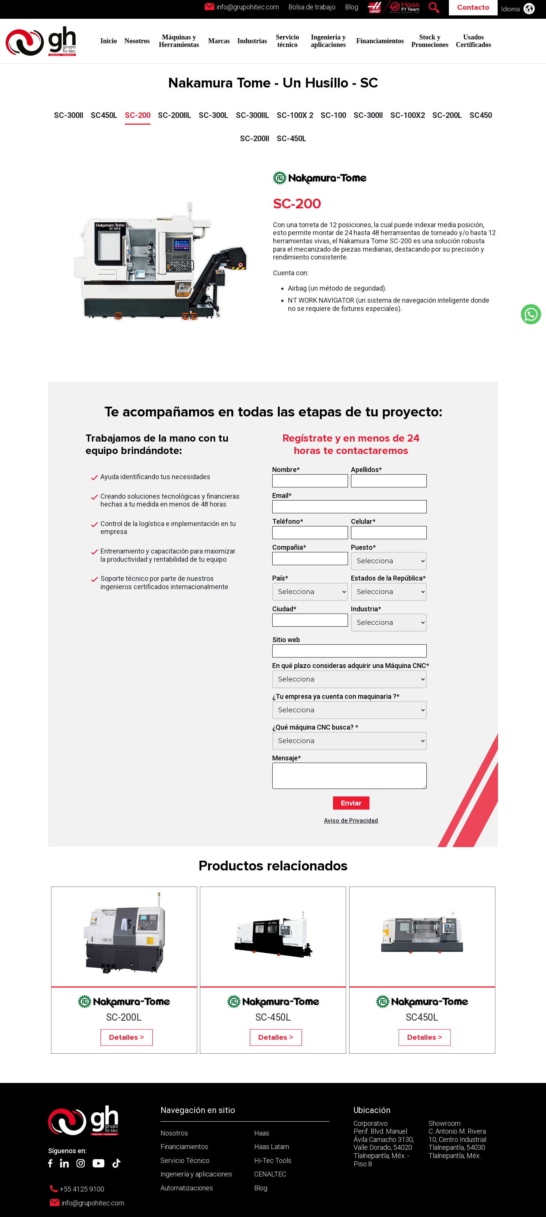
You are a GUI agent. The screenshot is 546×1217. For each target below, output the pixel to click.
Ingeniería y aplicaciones (328, 40)
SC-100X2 (407, 115)
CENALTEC (270, 1174)
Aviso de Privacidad (351, 820)
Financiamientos (380, 41)
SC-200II (254, 138)
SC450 (481, 115)
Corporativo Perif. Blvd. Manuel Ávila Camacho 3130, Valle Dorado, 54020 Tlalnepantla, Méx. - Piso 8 (384, 1143)
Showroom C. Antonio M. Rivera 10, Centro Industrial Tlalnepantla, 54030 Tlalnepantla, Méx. (457, 1139)
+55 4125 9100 (82, 1189)
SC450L (104, 115)
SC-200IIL (174, 115)
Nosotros (137, 41)
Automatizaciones (186, 1188)
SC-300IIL (252, 115)
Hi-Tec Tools (272, 1160)
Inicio (108, 41)
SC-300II (68, 115)
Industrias (252, 41)
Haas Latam (271, 1147)
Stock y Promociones (429, 40)
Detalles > (126, 1037)
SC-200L (447, 115)
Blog (351, 7)
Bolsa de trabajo (312, 7)
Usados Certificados (473, 40)
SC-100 (333, 115)
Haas (261, 1133)
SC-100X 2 (295, 115)
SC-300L (213, 115)
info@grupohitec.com (247, 7)
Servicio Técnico (185, 1160)
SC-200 (137, 115)
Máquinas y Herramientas (179, 40)
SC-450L (291, 138)
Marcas (219, 41)
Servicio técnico (287, 40)
